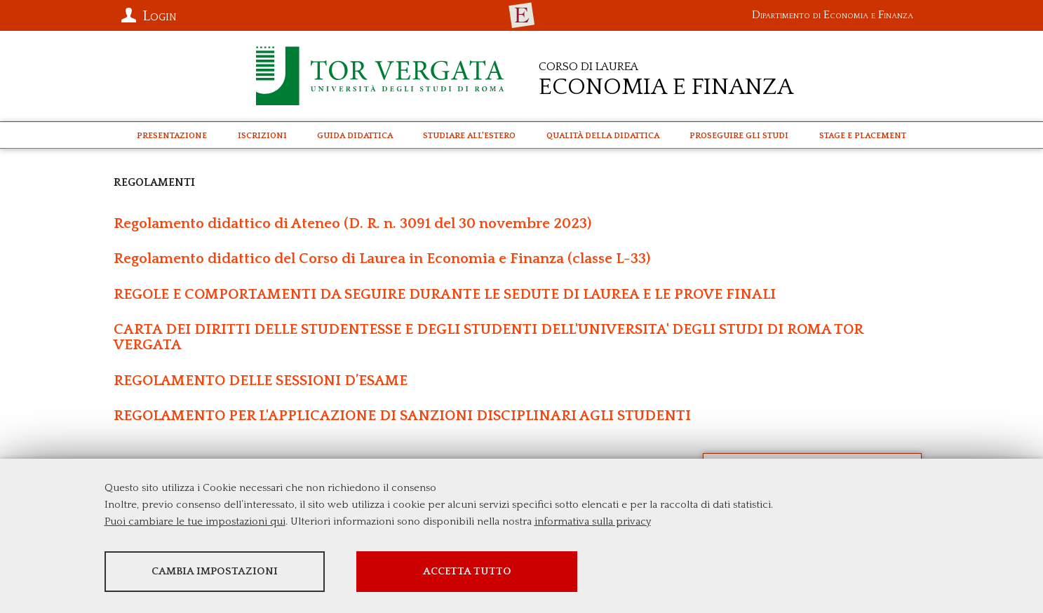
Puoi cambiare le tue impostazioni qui (195, 521)
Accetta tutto (467, 571)
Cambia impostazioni (215, 571)
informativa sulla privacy (592, 521)
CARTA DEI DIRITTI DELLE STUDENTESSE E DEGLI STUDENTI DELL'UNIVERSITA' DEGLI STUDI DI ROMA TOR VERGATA (488, 337)
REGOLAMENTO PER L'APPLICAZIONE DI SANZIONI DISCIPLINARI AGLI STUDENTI (402, 415)
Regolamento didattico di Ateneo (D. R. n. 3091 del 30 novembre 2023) (352, 223)
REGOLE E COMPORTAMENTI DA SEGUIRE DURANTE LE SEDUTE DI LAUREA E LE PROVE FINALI (445, 294)
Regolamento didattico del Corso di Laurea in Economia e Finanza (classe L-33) (382, 258)
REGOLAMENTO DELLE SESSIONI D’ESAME (261, 380)
